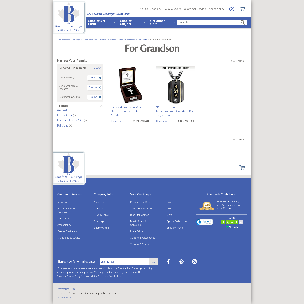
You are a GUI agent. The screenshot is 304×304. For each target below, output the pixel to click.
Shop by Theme (175, 227)
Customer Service (195, 8)
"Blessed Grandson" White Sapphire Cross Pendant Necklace (127, 111)
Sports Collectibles (177, 221)
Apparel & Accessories (142, 237)
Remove (93, 77)
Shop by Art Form (96, 22)
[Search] (212, 22)
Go (153, 261)
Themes (62, 105)
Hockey (170, 202)
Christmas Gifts (157, 22)
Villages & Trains (139, 244)
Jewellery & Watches (141, 208)
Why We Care (173, 8)
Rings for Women (139, 215)
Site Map (99, 221)
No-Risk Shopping (151, 8)
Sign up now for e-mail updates (76, 261)
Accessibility (216, 8)
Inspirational (65, 115)
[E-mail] (124, 261)
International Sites (66, 289)
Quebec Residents (67, 231)
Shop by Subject (126, 22)
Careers (98, 208)
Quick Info (116, 121)
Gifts (169, 215)
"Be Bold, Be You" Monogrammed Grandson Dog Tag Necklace (175, 111)
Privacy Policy (101, 215)
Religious (63, 125)
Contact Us (63, 218)
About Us (99, 202)
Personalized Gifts (140, 202)
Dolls (169, 208)
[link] (205, 222)
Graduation (64, 110)
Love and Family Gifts (70, 120)
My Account (63, 202)
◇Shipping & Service (68, 237)
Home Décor (136, 231)
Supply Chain (101, 227)
